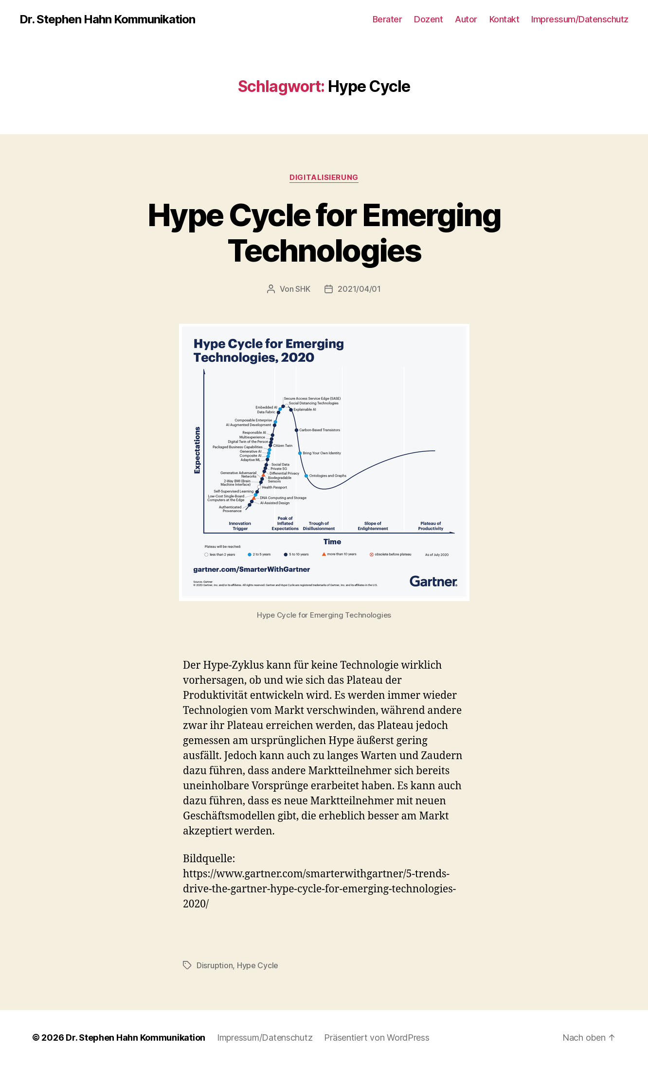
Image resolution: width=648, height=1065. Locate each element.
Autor (466, 19)
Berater (387, 19)
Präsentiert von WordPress (376, 1037)
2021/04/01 (359, 289)
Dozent (428, 19)
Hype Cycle (257, 965)
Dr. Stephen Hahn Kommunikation (107, 19)
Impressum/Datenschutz (580, 19)
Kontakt (504, 19)
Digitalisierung (323, 177)
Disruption (215, 965)
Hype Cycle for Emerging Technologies (324, 232)
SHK (302, 289)
